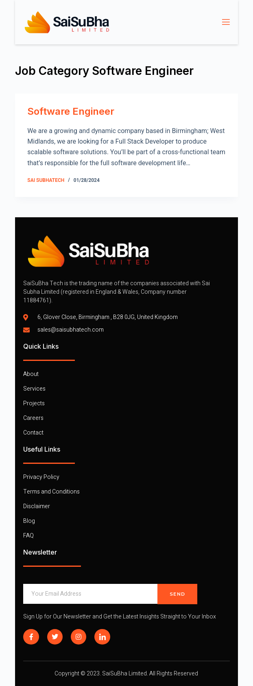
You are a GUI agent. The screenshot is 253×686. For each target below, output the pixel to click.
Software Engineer (70, 111)
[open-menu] (225, 22)
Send (177, 594)
